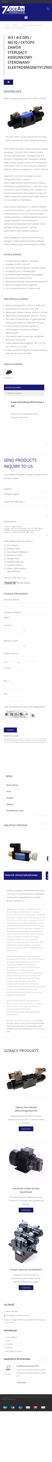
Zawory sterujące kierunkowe (31, 25)
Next (42, 825)
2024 (8, 1374)
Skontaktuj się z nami (15, 811)
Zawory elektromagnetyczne (15, 28)
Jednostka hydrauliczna (23, 1029)
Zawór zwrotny (19, 1023)
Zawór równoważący (28, 1026)
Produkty (9, 798)
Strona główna (12, 785)
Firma (8, 791)
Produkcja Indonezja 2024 (28, 1366)
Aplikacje (9, 804)
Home (7, 25)
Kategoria (15, 25)
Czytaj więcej (26, 1129)
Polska (5, 2)
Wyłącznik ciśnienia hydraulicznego (21, 875)
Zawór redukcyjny (13, 1026)
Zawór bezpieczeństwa (35, 1023)
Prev (46, 825)
